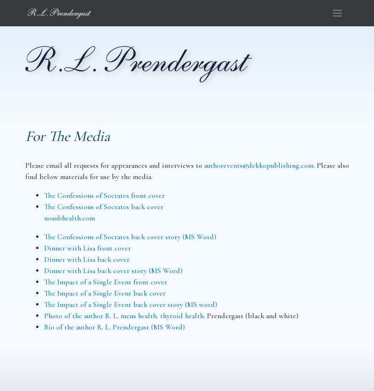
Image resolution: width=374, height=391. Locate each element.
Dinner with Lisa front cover (87, 248)
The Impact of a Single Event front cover (105, 282)
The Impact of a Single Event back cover (105, 293)
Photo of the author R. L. (82, 316)
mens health (139, 316)
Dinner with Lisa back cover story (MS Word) (113, 270)
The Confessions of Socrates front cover (104, 195)
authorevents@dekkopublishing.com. (259, 165)
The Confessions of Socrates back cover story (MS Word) (130, 237)
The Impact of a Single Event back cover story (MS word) (130, 304)
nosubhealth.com (69, 218)
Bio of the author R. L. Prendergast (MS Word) (114, 327)
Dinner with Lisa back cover (87, 259)
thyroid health (182, 316)
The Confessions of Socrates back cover (103, 206)
